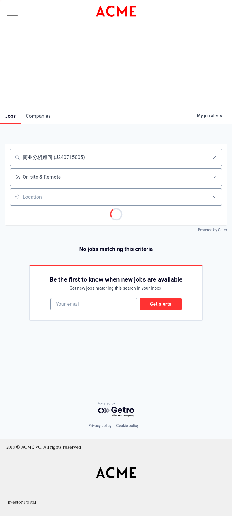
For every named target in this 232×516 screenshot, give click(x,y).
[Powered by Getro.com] (116, 409)
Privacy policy (99, 426)
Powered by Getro (212, 230)
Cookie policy (127, 426)
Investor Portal (21, 502)
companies (38, 116)
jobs (10, 116)
